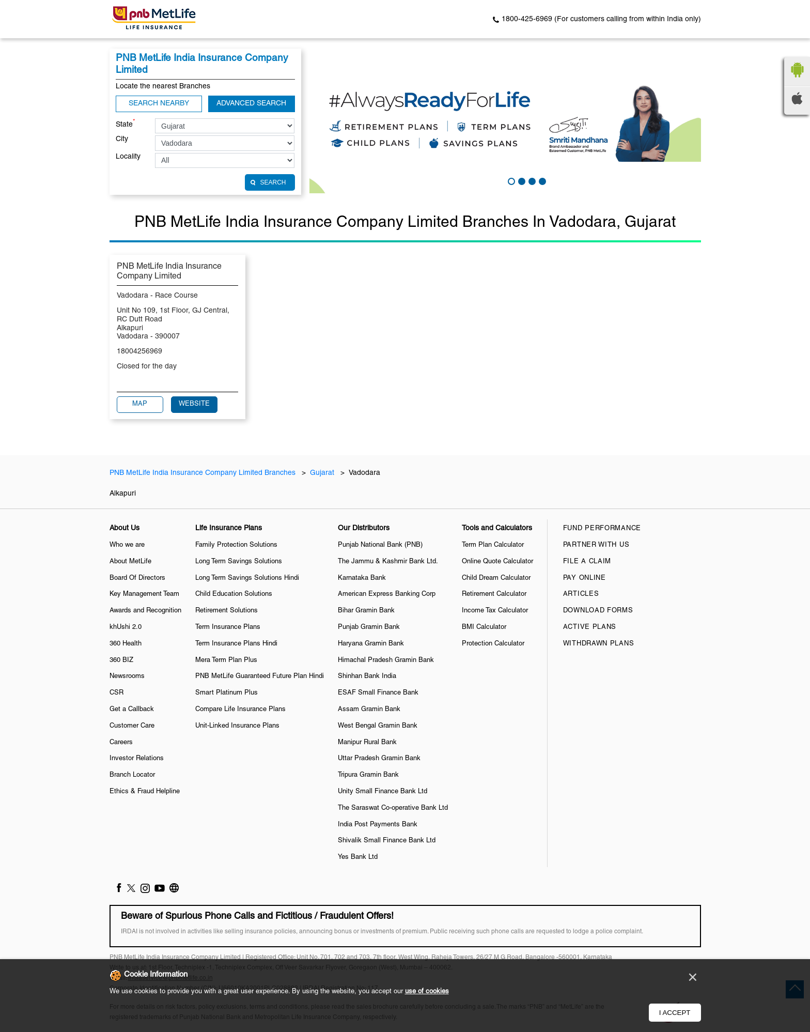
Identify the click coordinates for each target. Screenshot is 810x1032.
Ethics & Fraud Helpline (145, 792)
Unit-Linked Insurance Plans (237, 726)
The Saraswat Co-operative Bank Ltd (393, 808)
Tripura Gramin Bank (368, 775)
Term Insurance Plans (227, 627)
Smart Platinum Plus (226, 693)
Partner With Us (596, 545)
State (125, 123)
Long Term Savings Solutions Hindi (247, 578)
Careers (121, 743)
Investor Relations (137, 759)
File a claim (587, 562)
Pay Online (584, 578)
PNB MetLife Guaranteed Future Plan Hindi (259, 676)
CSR (116, 693)
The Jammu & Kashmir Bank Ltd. (388, 562)
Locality (128, 156)
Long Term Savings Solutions (238, 562)
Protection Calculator (493, 644)
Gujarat (322, 473)
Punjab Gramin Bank (369, 627)
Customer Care (132, 726)
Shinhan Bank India (367, 676)
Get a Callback (132, 709)
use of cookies (427, 992)
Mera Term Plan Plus (226, 660)
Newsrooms (127, 676)
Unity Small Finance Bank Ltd (382, 792)
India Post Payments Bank (377, 825)
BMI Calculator (484, 627)
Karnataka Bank (362, 578)
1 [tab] (510, 180)
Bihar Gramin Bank (366, 611)
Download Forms (598, 611)
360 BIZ (121, 660)
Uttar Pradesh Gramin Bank (379, 759)
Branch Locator (132, 775)
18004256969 (139, 351)
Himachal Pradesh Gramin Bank (386, 660)
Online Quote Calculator (497, 562)
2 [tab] (520, 180)
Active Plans (589, 627)
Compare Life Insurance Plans (240, 709)
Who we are (127, 545)
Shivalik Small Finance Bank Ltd (386, 841)
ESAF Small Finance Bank (378, 693)
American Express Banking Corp (386, 594)
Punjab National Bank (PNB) (380, 545)
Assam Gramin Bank (369, 709)
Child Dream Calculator (496, 578)
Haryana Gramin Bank (371, 644)
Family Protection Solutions (236, 545)
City (122, 139)
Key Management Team (144, 594)
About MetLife (130, 562)
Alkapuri (123, 493)
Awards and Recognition (145, 611)
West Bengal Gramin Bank (377, 726)
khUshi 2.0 (126, 627)
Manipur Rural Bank (367, 743)
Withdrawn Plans (598, 644)
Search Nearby (159, 103)
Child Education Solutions (233, 594)
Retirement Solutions (226, 611)
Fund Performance (602, 529)
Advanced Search (251, 103)
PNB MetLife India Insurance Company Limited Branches (204, 473)
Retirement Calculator (494, 594)
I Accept (675, 1012)
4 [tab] (541, 180)
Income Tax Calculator (495, 611)
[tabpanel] (505, 121)
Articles (581, 594)
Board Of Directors (137, 578)
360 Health (126, 644)
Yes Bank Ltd (358, 857)
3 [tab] (531, 180)
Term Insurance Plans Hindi (236, 644)
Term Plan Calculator (493, 545)
